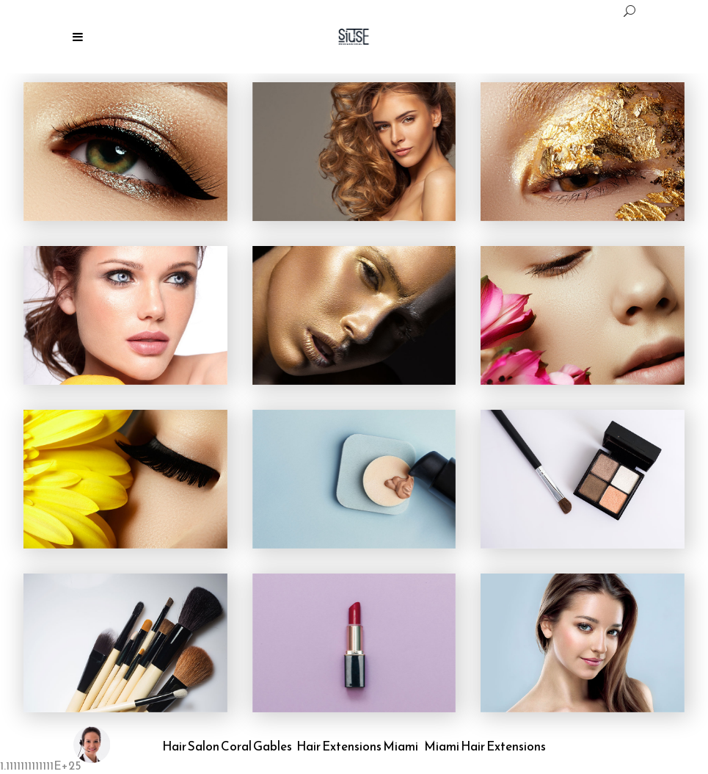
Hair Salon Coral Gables (227, 746)
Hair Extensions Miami (357, 746)
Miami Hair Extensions (485, 746)
